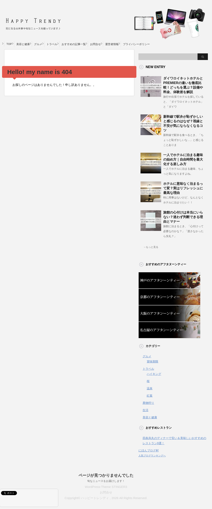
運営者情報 (112, 44)
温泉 (149, 388)
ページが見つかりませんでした (106, 475)
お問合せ (95, 44)
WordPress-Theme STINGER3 (106, 487)
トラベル (51, 44)
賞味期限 (152, 361)
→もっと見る (150, 247)
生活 (145, 410)
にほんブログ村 (148, 450)
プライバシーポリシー (136, 44)
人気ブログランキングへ (152, 455)
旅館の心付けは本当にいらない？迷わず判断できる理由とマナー (183, 217)
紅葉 (149, 395)
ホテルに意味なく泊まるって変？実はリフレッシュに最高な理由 (183, 188)
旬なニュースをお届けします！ (106, 481)
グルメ (38, 44)
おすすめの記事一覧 (74, 44)
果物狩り (148, 403)
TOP (9, 44)
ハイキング (154, 374)
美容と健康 (23, 44)
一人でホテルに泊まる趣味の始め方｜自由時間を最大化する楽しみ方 (183, 159)
